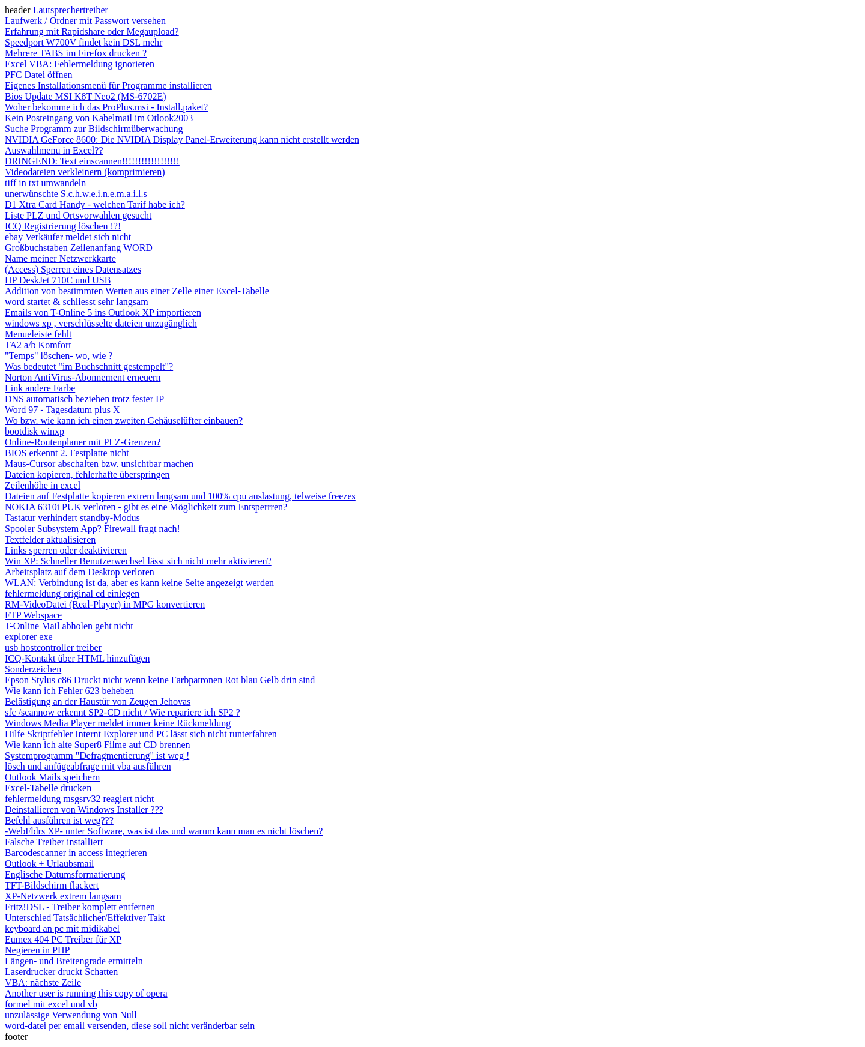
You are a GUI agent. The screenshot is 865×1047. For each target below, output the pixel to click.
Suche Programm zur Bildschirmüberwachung (94, 129)
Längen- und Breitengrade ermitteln (74, 961)
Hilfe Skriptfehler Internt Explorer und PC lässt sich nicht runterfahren (141, 734)
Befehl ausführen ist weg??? (59, 820)
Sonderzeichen (33, 669)
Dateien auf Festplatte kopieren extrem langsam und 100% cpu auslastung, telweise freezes (180, 496)
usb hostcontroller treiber (53, 647)
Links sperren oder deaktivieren (66, 550)
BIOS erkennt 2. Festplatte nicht (67, 453)
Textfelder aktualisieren (50, 539)
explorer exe (29, 637)
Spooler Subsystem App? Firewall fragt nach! (92, 529)
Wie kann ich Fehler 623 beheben (69, 691)
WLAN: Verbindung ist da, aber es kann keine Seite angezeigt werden (139, 583)
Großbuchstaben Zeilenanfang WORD (79, 248)
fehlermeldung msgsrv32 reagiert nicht (79, 799)
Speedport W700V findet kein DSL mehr (83, 42)
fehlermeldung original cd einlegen (72, 593)
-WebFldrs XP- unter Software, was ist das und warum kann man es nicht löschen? (164, 831)
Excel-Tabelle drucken (48, 788)
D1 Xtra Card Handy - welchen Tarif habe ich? (95, 204)
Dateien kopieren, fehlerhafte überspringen (87, 474)
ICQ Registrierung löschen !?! (63, 226)
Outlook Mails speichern (52, 777)
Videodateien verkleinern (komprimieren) (85, 172)
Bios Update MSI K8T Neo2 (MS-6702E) (85, 96)
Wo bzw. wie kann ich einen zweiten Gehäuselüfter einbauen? (124, 420)
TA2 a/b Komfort (38, 345)
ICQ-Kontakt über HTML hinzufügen (77, 658)
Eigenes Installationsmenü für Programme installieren (108, 85)
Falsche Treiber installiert (54, 842)
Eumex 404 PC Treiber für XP (63, 939)
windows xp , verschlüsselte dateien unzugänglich (101, 323)
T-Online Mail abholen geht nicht (69, 626)
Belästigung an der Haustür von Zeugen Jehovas (97, 701)
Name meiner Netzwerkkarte (60, 258)
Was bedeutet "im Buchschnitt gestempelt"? (89, 366)
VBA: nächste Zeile (43, 982)
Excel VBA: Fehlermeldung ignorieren (79, 64)
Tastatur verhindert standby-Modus (72, 518)
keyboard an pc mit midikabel (62, 928)
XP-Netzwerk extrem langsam (63, 896)
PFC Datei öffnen (39, 75)
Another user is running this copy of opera (86, 993)
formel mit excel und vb (51, 1004)
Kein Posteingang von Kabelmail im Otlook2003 (99, 118)
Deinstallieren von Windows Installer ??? (84, 809)
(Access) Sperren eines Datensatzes (73, 269)
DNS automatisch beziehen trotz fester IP (84, 399)
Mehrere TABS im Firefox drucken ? (76, 53)
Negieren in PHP (37, 950)
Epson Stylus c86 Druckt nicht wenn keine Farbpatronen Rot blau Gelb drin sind (160, 680)
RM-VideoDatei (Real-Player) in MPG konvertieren (105, 604)
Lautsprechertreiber (70, 10)
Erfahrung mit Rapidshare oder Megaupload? (92, 31)
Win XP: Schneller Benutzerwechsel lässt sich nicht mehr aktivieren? (138, 561)
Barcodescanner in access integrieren (76, 853)
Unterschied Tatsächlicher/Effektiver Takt (85, 918)
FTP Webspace (33, 615)
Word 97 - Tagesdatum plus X (62, 410)
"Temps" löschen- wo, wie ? (58, 356)
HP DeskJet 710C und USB (58, 280)
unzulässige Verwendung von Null (71, 1015)
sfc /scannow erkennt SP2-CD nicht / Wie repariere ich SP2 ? (122, 712)
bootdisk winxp (34, 431)
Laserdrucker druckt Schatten (61, 972)
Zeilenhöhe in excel (42, 485)
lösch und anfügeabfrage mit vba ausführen (88, 766)
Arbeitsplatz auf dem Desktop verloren (79, 572)
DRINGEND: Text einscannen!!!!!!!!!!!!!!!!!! (92, 161)
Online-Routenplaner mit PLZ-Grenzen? (82, 442)
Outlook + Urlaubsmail (49, 863)
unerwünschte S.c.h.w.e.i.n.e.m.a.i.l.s (76, 194)
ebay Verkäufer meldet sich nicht (68, 237)
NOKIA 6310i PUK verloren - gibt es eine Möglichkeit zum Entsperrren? (146, 507)
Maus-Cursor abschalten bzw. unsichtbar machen (99, 464)
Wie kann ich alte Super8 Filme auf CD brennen (97, 745)
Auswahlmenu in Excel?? (54, 150)
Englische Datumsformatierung (65, 874)
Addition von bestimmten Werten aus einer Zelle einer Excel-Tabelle (137, 291)
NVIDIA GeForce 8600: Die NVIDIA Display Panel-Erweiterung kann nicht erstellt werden (182, 139)
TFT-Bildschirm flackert (52, 885)
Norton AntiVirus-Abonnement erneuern (82, 377)
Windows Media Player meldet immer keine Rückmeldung (118, 723)
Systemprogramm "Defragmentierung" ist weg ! (97, 755)
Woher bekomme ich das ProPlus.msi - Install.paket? (106, 107)
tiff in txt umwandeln (45, 183)
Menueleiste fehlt (38, 334)
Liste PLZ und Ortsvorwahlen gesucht (78, 215)
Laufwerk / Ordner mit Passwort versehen (85, 21)
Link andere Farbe (40, 388)
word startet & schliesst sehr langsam (76, 302)
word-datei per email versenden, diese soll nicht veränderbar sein (130, 1026)
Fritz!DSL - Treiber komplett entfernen (80, 907)
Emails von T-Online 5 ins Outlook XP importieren (103, 312)
